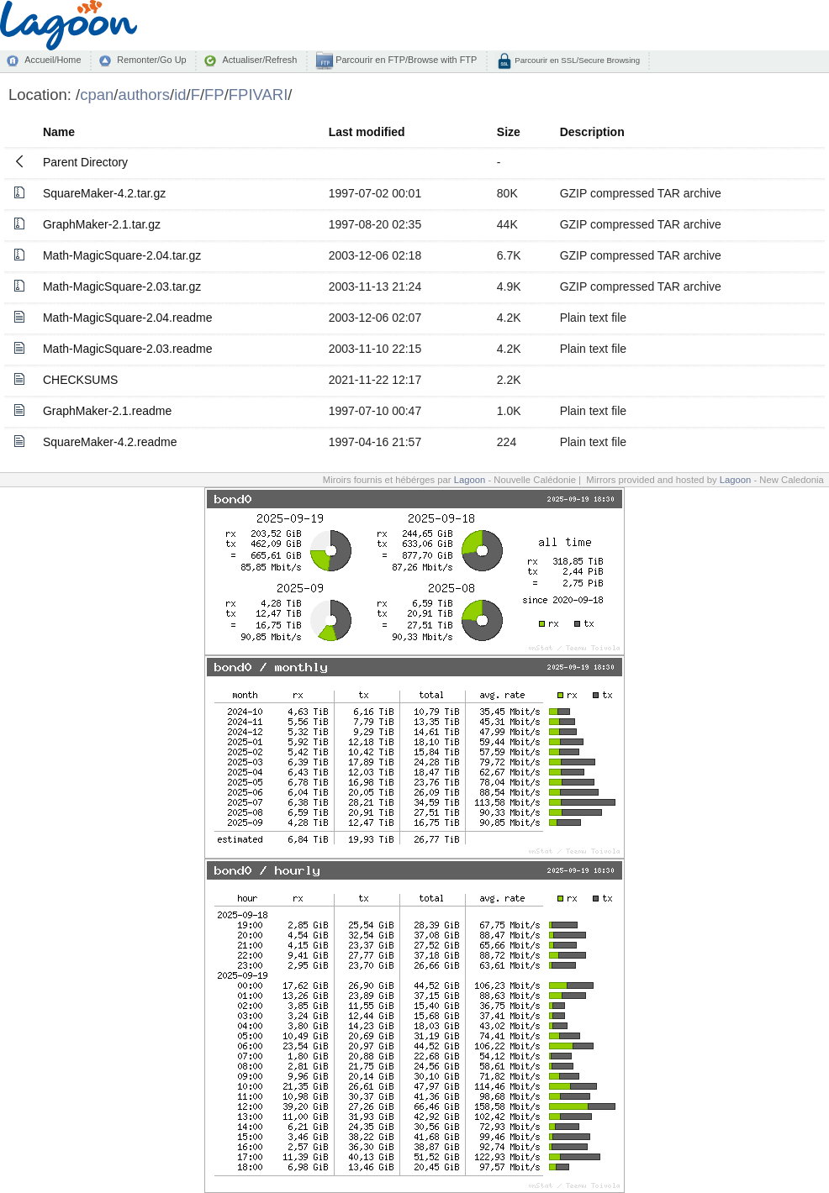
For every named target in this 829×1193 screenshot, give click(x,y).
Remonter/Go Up (151, 60)
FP (214, 94)
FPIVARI (258, 94)
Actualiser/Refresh (259, 60)
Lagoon (470, 480)
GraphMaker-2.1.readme (107, 411)
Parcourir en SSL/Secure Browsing (576, 60)
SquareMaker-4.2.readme (110, 442)
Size (508, 132)
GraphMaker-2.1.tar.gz (102, 224)
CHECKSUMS (80, 379)
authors (144, 94)
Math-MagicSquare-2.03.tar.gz (122, 286)
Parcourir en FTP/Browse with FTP (405, 60)
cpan (97, 94)
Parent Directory (85, 162)
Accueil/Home (52, 60)
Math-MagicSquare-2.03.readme (128, 348)
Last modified (367, 132)
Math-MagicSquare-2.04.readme (128, 317)
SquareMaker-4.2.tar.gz (104, 193)
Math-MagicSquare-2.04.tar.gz (122, 255)
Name (59, 132)
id (180, 94)
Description (592, 132)
